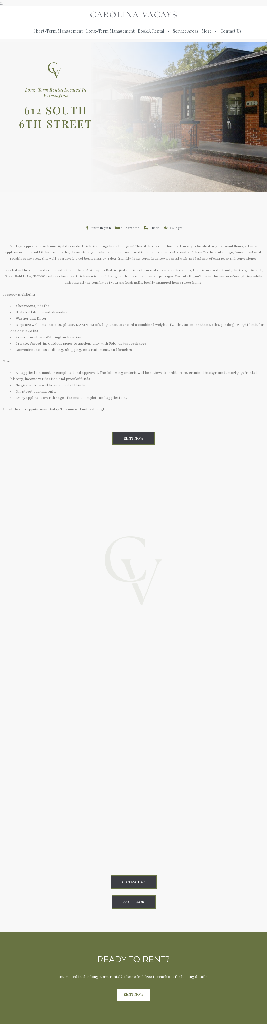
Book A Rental (151, 31)
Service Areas (185, 31)
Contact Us (230, 31)
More (207, 31)
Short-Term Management (58, 31)
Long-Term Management (110, 31)
